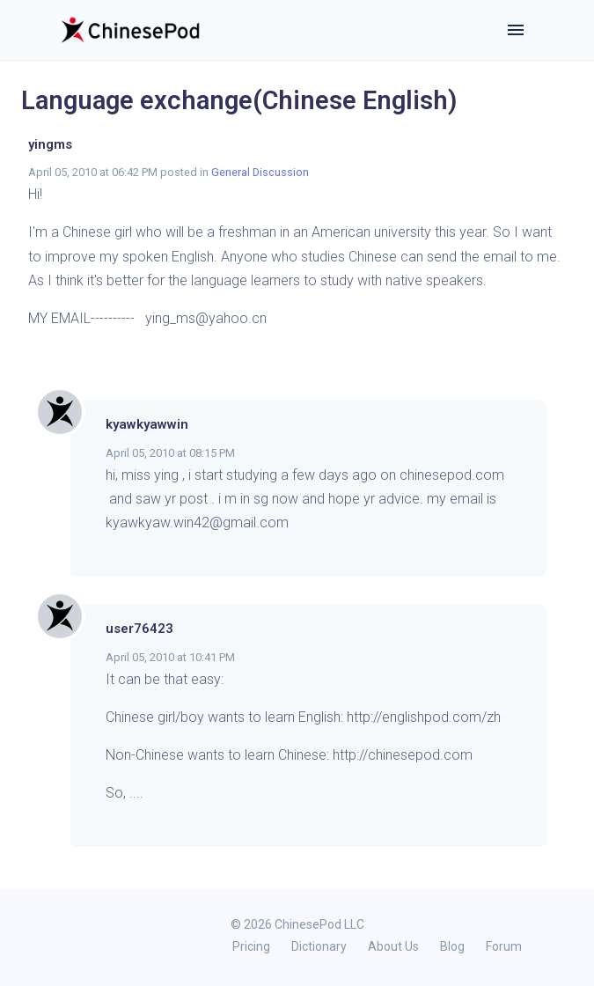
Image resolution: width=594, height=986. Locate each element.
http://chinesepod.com (403, 755)
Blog (452, 946)
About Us (393, 946)
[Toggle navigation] (515, 30)
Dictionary (319, 946)
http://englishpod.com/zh (424, 717)
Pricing (251, 946)
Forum (504, 946)
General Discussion (260, 172)
